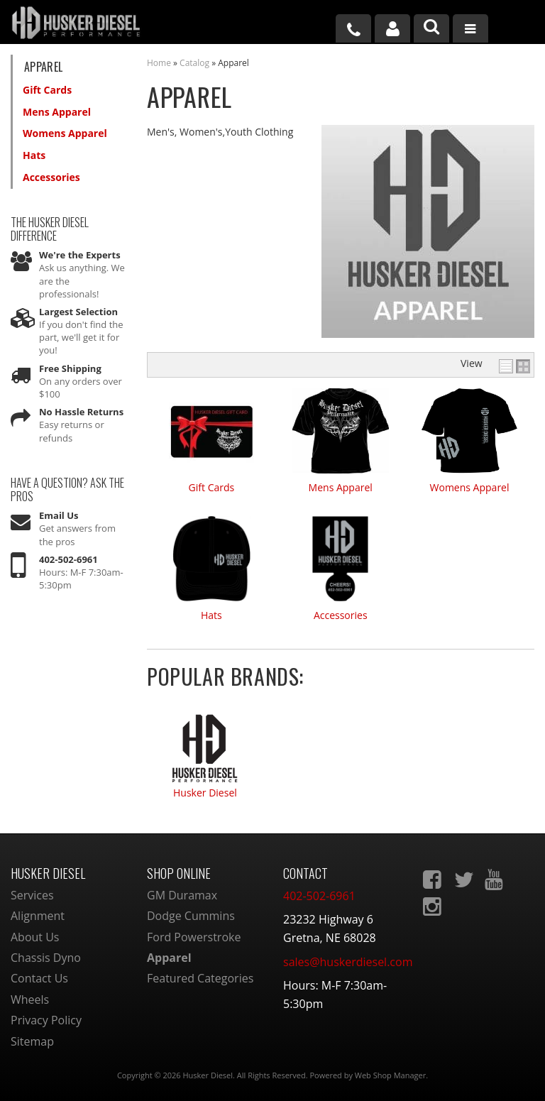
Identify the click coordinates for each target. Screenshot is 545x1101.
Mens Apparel (341, 487)
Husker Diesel (205, 793)
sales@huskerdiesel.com (347, 962)
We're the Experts (80, 254)
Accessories (341, 615)
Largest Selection (78, 311)
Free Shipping (70, 368)
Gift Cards (212, 487)
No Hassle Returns (81, 411)
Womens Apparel (470, 487)
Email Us (59, 515)
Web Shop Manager (390, 1075)
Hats (211, 615)
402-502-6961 (68, 559)
